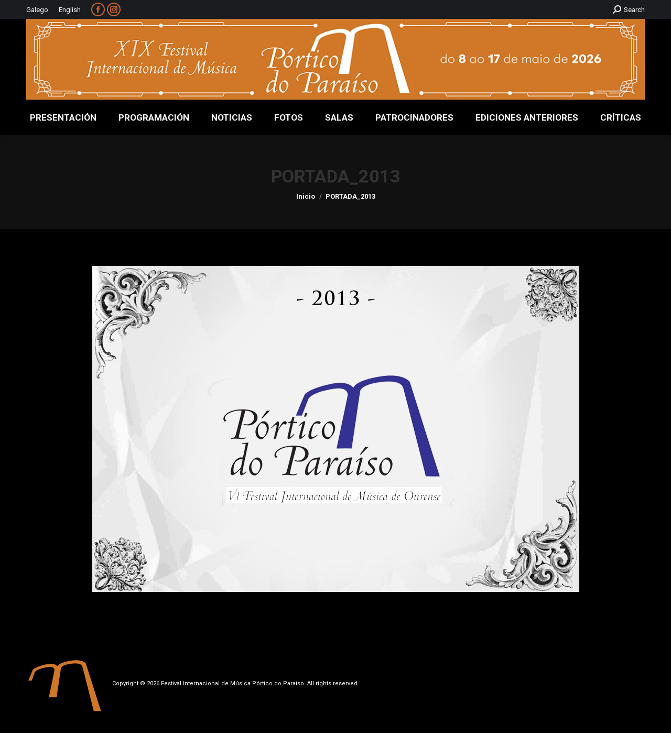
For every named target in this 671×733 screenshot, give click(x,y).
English (70, 10)
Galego (37, 10)
